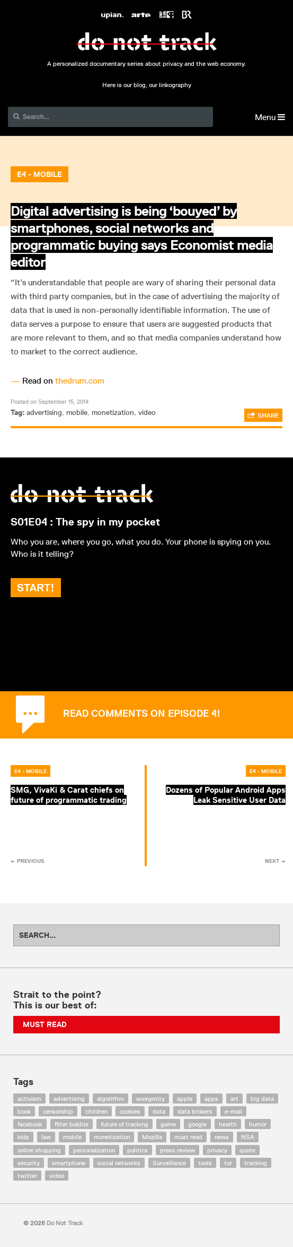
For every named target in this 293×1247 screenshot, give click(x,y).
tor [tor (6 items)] (228, 1162)
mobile (76, 412)
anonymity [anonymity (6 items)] (150, 1098)
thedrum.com (79, 381)
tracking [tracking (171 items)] (255, 1162)
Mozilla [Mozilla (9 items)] (152, 1136)
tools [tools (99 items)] (205, 1162)
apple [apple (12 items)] (184, 1098)
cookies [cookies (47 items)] (130, 1111)
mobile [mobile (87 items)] (72, 1136)
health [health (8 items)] (228, 1124)
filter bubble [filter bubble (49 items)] (71, 1124)
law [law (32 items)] (46, 1136)
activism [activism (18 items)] (29, 1098)
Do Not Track (146, 41)
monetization (113, 412)
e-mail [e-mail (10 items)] (233, 1111)
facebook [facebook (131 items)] (29, 1124)
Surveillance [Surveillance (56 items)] (169, 1162)
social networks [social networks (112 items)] (118, 1162)
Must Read (45, 1024)
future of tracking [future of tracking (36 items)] (124, 1124)
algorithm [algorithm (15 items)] (110, 1098)
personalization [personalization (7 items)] (94, 1150)
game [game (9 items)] (168, 1124)
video (147, 412)
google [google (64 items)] (197, 1124)
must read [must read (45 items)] (188, 1136)
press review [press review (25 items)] (177, 1150)
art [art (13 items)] (234, 1098)
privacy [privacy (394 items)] (217, 1150)
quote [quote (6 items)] (247, 1150)
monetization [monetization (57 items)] (112, 1136)
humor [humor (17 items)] (258, 1124)
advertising (44, 412)
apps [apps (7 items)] (211, 1098)
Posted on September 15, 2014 (49, 401)
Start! (36, 587)
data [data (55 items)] (159, 1111)
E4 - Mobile (39, 174)
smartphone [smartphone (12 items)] (68, 1162)
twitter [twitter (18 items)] (27, 1175)
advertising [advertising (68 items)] (69, 1098)
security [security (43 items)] (28, 1162)
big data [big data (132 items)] (262, 1098)
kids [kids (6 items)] (23, 1136)
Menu (270, 117)
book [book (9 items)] (24, 1111)
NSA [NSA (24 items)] (247, 1136)
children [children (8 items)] (96, 1111)
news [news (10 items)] (222, 1136)
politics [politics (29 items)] (137, 1150)
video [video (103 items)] (56, 1175)
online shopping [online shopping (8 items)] (39, 1150)
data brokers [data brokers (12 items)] (194, 1111)
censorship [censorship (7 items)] (58, 1111)
